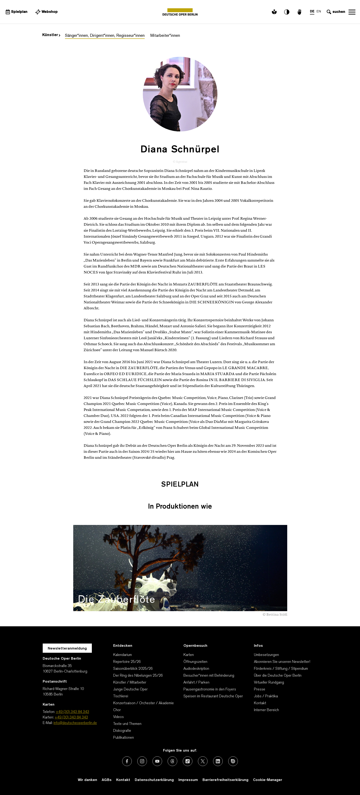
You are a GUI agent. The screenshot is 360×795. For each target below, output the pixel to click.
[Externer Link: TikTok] (187, 761)
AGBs (107, 780)
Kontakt (260, 703)
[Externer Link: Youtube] (157, 761)
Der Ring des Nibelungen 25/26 (138, 676)
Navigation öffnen (352, 12)
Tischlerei (120, 696)
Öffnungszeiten (195, 662)
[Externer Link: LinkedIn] (217, 761)
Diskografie (122, 731)
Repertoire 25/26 (127, 662)
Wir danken (87, 780)
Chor (117, 710)
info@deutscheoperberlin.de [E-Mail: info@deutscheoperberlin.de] (75, 723)
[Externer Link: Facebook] (127, 761)
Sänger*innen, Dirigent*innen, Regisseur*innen (105, 36)
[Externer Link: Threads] (172, 761)
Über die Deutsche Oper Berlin (277, 676)
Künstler (51, 35)
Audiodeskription (196, 669)
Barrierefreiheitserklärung (225, 780)
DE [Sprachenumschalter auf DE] (312, 11)
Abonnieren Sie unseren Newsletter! (282, 662)
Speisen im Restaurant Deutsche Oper (213, 696)
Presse (259, 689)
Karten (188, 655)
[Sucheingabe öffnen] (335, 12)
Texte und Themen (127, 724)
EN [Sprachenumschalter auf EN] (319, 11)
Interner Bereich (266, 710)
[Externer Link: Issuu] (233, 761)
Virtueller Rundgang (269, 682)
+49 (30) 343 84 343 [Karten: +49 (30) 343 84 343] (71, 717)
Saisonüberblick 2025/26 (133, 669)
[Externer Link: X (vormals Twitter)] (202, 761)
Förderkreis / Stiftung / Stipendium (281, 669)
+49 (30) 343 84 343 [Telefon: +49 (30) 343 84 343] (72, 712)
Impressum (188, 780)
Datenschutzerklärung (154, 780)
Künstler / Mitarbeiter (129, 682)
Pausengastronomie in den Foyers (209, 689)
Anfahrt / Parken (196, 682)
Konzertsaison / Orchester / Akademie (143, 703)
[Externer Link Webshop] (46, 12)
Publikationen (123, 738)
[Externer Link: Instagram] (142, 761)
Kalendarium (122, 655)
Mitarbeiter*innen (165, 36)
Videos (118, 717)
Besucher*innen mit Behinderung (208, 676)
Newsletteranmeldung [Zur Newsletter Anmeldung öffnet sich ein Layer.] (67, 648)
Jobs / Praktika (266, 696)
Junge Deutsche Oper (130, 689)
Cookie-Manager (267, 780)
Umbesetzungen (266, 655)
